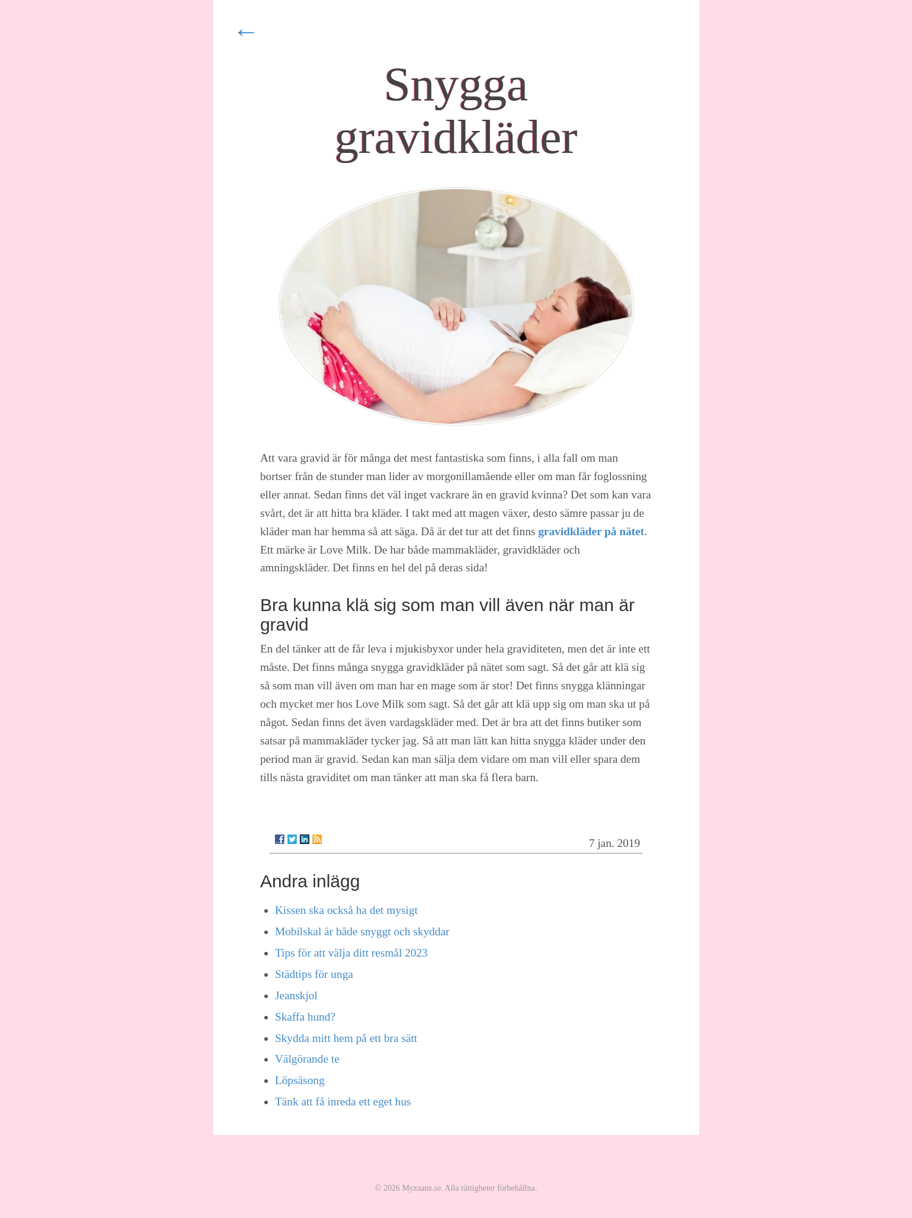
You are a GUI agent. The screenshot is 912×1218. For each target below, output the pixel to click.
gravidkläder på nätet (591, 531)
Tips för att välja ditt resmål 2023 (351, 953)
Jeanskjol (296, 995)
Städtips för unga (314, 974)
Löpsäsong (300, 1080)
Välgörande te (307, 1059)
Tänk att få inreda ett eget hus (343, 1101)
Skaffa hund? (305, 1017)
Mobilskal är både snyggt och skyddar (362, 931)
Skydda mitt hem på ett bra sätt (346, 1038)
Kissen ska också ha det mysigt (346, 910)
